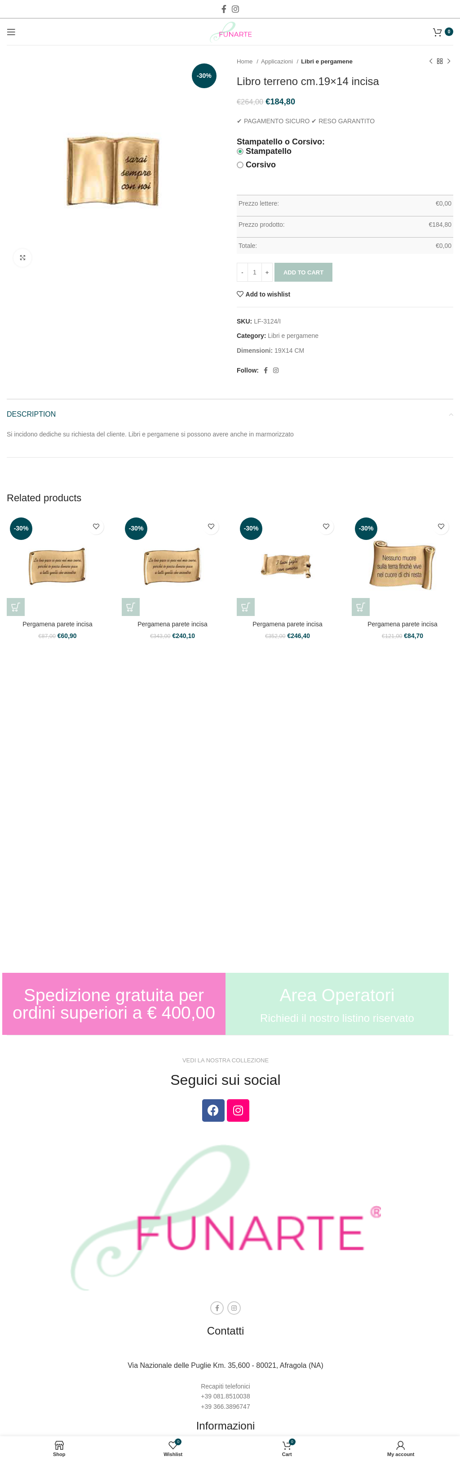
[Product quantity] (254, 272)
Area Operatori (337, 995)
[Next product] (448, 61)
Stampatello (264, 151)
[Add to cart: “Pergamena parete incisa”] (16, 607)
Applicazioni (278, 61)
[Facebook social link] (224, 9)
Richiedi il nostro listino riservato (337, 1018)
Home (245, 61)
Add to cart (303, 272)
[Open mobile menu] (11, 32)
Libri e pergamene (327, 61)
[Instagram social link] (235, 9)
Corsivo (256, 164)
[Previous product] (430, 61)
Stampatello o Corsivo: (281, 141)
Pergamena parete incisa (57, 624)
